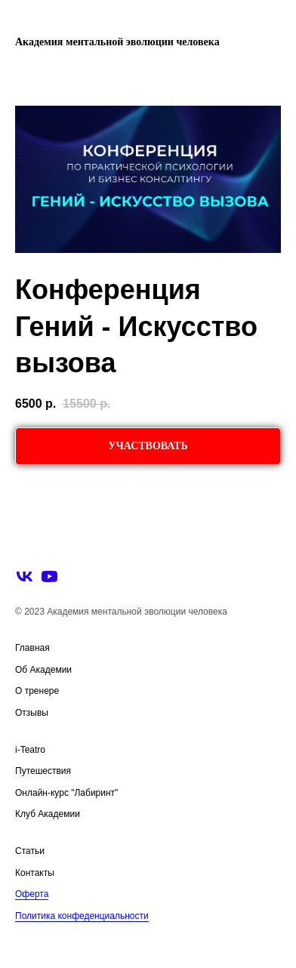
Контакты (34, 873)
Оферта (31, 894)
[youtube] (49, 576)
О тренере (37, 691)
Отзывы (31, 713)
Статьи (30, 851)
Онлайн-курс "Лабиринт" (66, 793)
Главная (32, 648)
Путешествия (43, 771)
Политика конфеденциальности (82, 916)
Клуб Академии (47, 814)
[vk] (24, 576)
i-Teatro (30, 749)
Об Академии (43, 669)
